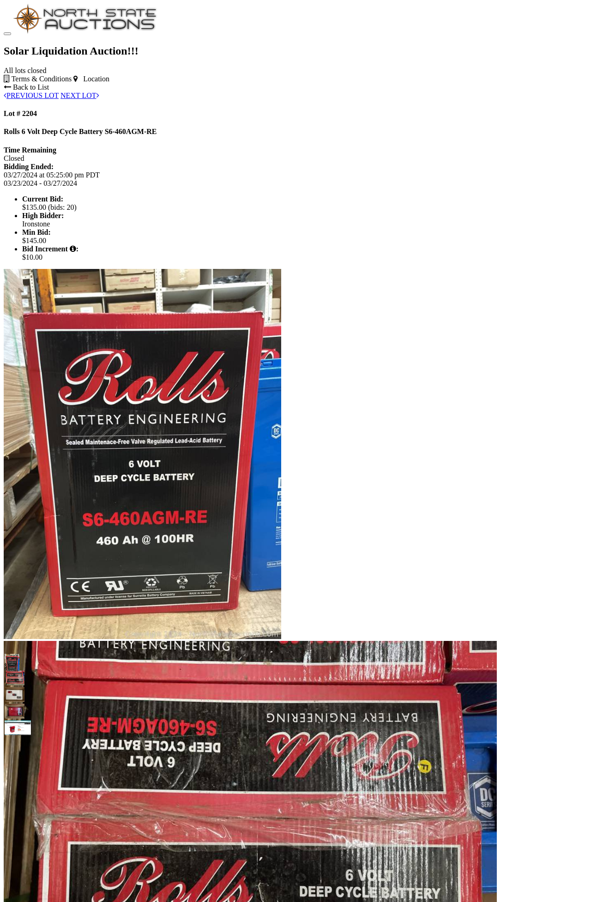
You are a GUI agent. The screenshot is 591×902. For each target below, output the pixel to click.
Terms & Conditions (38, 79)
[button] (12, 661)
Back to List (26, 87)
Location (91, 79)
